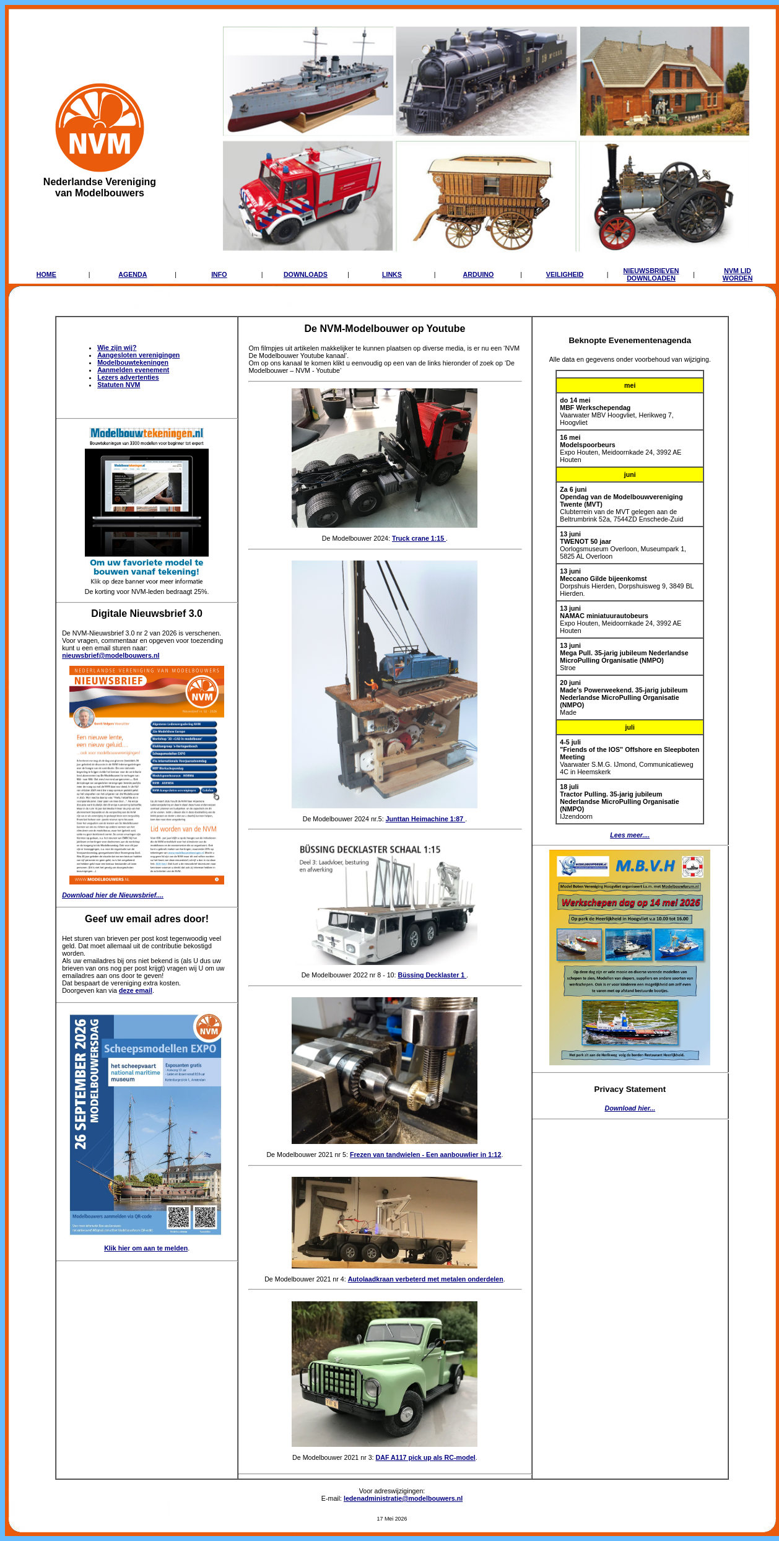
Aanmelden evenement (133, 369)
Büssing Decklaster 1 (432, 975)
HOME (46, 274)
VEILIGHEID (564, 274)
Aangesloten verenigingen (138, 355)
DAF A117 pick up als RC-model (426, 1457)
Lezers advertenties (128, 377)
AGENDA (132, 274)
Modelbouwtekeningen (132, 362)
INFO (219, 274)
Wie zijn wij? (116, 347)
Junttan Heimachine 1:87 (426, 819)
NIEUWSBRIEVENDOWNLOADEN (651, 274)
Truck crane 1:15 (419, 538)
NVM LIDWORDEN (738, 274)
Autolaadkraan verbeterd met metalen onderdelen (425, 1279)
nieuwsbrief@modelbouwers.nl (110, 655)
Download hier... (629, 1108)
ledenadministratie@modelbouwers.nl (403, 1498)
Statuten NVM (118, 384)
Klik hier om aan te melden (146, 1248)
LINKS (392, 274)
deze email (135, 990)
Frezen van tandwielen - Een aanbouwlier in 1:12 (426, 1154)
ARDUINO (478, 274)
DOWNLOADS (306, 274)
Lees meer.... (630, 835)
